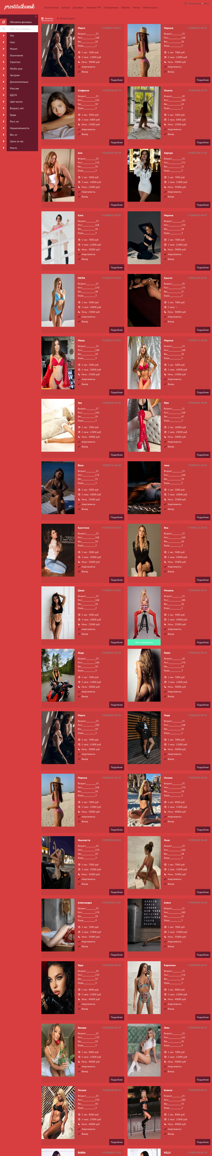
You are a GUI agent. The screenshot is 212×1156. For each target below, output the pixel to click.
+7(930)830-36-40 (197, 777)
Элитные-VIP (93, 7)
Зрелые (65, 7)
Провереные (111, 7)
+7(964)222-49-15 (111, 652)
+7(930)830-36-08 (197, 402)
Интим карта (150, 7)
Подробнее (117, 79)
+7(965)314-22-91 (197, 152)
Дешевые (78, 7)
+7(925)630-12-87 (111, 902)
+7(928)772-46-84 (111, 277)
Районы (125, 7)
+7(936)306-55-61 (197, 590)
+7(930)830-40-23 (111, 965)
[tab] (47, 19)
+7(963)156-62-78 (197, 1152)
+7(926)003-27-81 (111, 1152)
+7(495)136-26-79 (111, 90)
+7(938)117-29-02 (111, 340)
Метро (136, 7)
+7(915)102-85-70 (111, 152)
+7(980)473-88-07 (111, 27)
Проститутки (51, 7)
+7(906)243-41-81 (197, 277)
